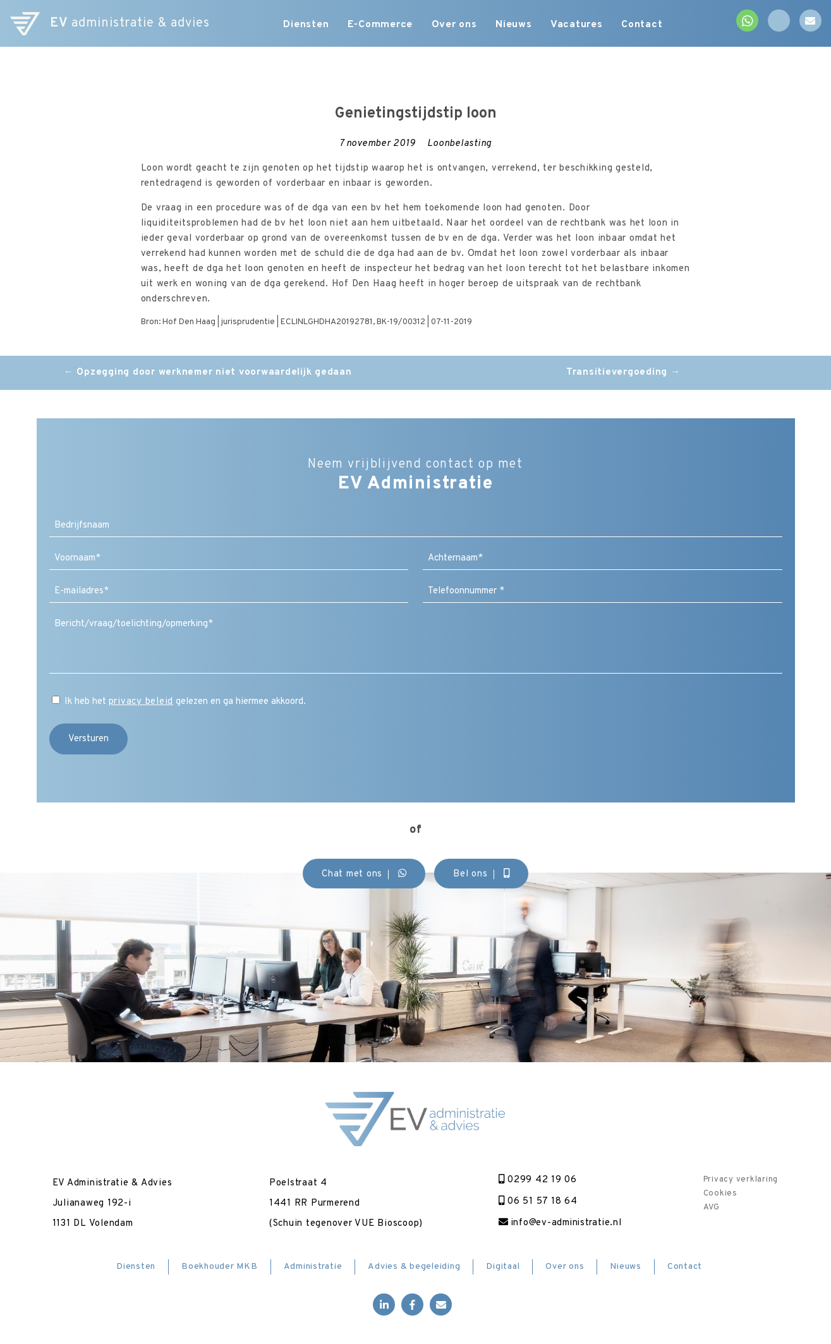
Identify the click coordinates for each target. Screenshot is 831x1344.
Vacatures (578, 25)
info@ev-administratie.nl (560, 1223)
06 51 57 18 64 (536, 1202)
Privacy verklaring (740, 1180)
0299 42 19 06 (536, 1180)
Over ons (454, 25)
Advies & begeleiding (414, 1266)
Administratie (313, 1266)
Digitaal (502, 1266)
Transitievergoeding (623, 372)
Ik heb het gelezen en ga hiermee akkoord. (185, 702)
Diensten (306, 25)
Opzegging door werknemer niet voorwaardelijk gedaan (208, 372)
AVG (711, 1207)
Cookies (720, 1194)
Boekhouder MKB (219, 1266)
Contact (643, 25)
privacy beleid (141, 702)
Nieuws (514, 25)
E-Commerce (380, 25)
